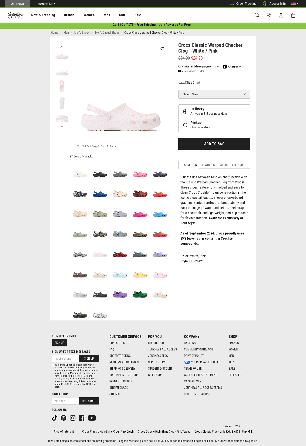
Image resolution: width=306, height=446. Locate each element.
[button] (295, 3)
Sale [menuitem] (123, 15)
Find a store (60, 394)
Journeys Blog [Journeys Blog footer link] (158, 355)
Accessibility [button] (273, 3)
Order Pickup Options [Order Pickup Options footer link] (124, 375)
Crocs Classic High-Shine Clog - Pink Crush (108, 431)
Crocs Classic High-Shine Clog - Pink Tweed (164, 431)
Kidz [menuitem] (109, 15)
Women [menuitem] (80, 15)
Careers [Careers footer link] (190, 343)
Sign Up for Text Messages (71, 351)
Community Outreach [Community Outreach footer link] (198, 349)
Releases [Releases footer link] (235, 375)
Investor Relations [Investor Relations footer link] (197, 394)
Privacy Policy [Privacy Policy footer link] (194, 355)
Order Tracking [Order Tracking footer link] (120, 355)
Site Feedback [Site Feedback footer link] (118, 387)
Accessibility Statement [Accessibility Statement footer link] (200, 375)
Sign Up (59, 343)
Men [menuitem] (95, 15)
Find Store (89, 401)
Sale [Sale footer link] (232, 368)
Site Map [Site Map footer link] (115, 394)
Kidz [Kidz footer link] (231, 362)
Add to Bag (214, 145)
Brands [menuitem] (63, 15)
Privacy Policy (62, 378)
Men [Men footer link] (231, 355)
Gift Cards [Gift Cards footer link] (155, 375)
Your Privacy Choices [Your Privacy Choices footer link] (202, 362)
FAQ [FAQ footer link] (111, 349)
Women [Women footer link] (233, 349)
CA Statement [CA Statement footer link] (193, 381)
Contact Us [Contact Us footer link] (117, 343)
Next (61, 126)
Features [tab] (208, 165)
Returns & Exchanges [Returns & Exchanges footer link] (124, 362)
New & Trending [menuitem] (39, 15)
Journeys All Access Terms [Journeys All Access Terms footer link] (203, 387)
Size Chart (189, 83)
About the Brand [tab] (231, 165)
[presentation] (39, 15)
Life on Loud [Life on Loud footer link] (156, 343)
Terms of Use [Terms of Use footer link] (193, 368)
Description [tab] (189, 165)
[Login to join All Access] (134, 25)
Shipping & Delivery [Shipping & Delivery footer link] (122, 368)
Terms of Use (81, 376)
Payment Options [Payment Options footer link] (120, 381)
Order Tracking (242, 3)
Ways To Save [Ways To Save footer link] (157, 362)
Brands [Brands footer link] (234, 343)
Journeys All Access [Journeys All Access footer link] (162, 349)
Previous (61, 46)
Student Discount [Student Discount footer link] (160, 368)
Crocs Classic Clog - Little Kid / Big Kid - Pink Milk (223, 431)
